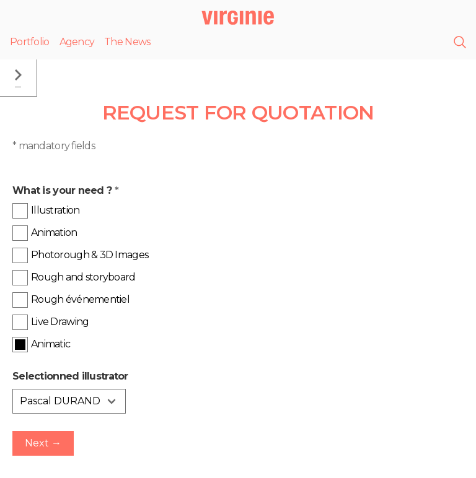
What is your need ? (65, 190)
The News (127, 42)
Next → (43, 443)
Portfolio (30, 42)
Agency (77, 42)
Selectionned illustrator (70, 376)
